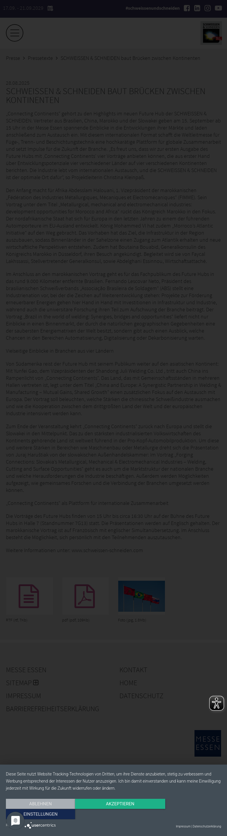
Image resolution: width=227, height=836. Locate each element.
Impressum (183, 826)
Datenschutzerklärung (207, 826)
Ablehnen (38, 814)
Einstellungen (189, 814)
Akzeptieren (113, 814)
